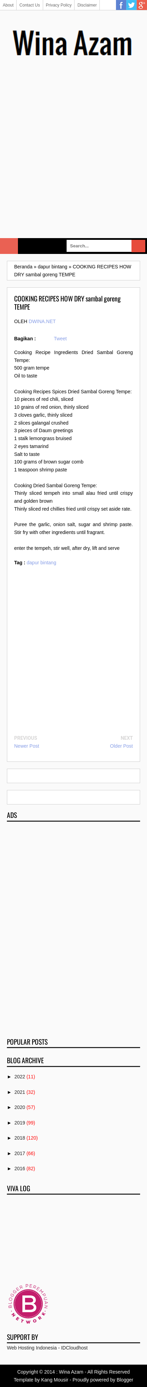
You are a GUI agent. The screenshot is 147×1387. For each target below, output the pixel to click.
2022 (19, 1076)
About (8, 5)
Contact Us (29, 5)
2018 (19, 1138)
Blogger (125, 1380)
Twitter (131, 5)
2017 (19, 1153)
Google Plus (142, 5)
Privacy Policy (59, 5)
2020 (19, 1107)
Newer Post (26, 746)
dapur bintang (41, 562)
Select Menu (9, 246)
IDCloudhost (74, 1348)
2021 (19, 1092)
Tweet (60, 338)
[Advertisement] (73, 155)
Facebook (121, 5)
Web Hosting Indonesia (32, 1348)
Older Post (121, 746)
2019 (19, 1122)
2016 (19, 1168)
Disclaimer (87, 5)
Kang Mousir (54, 1380)
